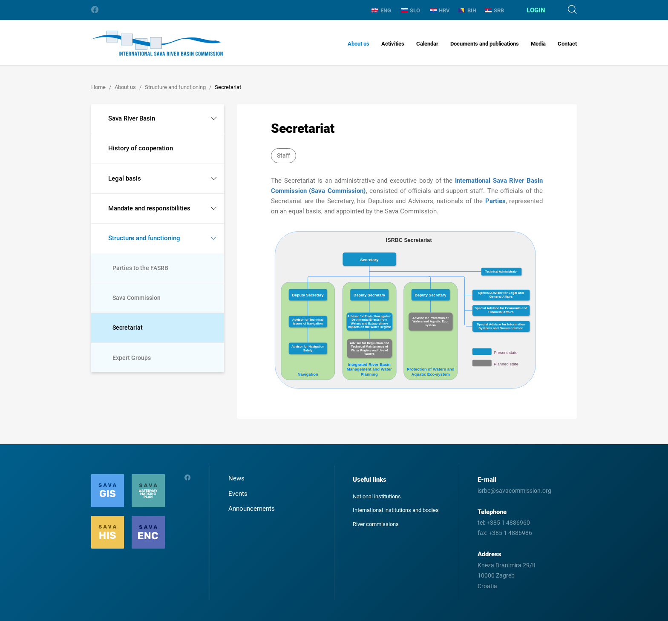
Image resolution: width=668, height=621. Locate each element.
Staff (283, 155)
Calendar (427, 43)
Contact (567, 43)
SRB (494, 10)
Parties (495, 201)
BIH (467, 10)
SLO (410, 10)
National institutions (377, 496)
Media (538, 43)
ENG (381, 10)
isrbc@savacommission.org (514, 490)
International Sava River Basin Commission (157, 43)
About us (358, 43)
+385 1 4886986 (510, 532)
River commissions (376, 524)
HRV (440, 10)
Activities (392, 43)
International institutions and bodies (396, 510)
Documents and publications (484, 43)
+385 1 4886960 (508, 522)
